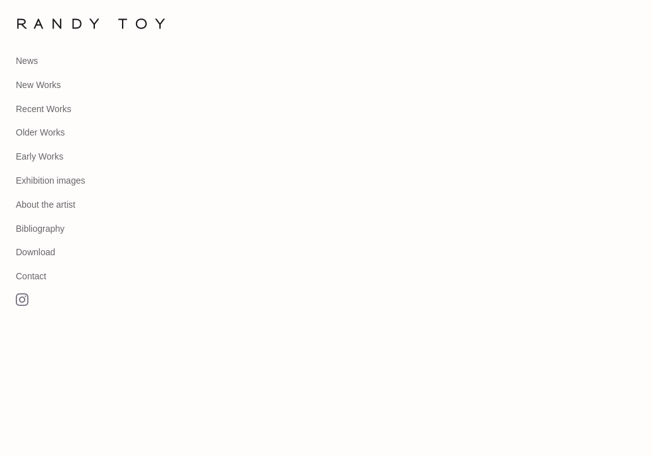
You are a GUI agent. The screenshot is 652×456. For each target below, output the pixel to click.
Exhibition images (50, 180)
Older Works (40, 132)
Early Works (39, 156)
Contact (31, 276)
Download (35, 252)
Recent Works (43, 109)
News (27, 61)
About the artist (45, 205)
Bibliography (40, 229)
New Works (38, 85)
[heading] (47, 24)
